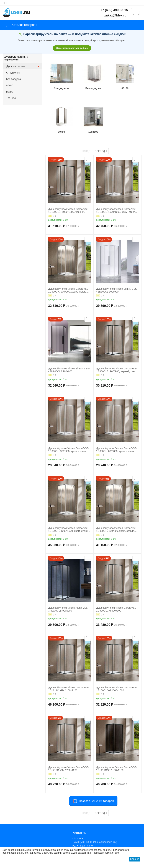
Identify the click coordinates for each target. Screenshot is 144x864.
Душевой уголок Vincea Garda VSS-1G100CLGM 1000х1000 (116, 677)
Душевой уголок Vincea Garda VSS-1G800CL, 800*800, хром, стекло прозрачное (116, 438)
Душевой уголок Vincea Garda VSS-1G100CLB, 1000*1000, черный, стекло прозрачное (68, 199)
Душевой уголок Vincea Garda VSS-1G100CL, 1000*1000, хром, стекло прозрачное (116, 199)
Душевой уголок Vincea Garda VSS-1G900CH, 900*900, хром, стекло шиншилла (68, 279)
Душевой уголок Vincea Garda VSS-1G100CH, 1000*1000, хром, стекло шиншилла (68, 518)
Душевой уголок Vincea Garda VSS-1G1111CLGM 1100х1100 (68, 677)
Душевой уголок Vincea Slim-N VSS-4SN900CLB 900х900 (69, 358)
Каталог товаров (24, 24)
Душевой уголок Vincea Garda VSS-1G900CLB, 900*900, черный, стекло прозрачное (117, 358)
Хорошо (134, 859)
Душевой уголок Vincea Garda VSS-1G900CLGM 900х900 (116, 598)
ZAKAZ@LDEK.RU (83, 842)
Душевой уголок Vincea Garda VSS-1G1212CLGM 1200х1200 (68, 757)
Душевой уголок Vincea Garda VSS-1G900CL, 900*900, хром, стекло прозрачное (68, 438)
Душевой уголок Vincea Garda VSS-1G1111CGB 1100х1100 (116, 757)
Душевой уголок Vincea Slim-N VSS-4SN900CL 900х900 (117, 279)
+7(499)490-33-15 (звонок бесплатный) (94, 830)
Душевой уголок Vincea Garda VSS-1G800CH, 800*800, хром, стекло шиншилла (116, 518)
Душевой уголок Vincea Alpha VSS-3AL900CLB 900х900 (68, 598)
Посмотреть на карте (84, 845)
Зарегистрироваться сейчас (72, 48)
